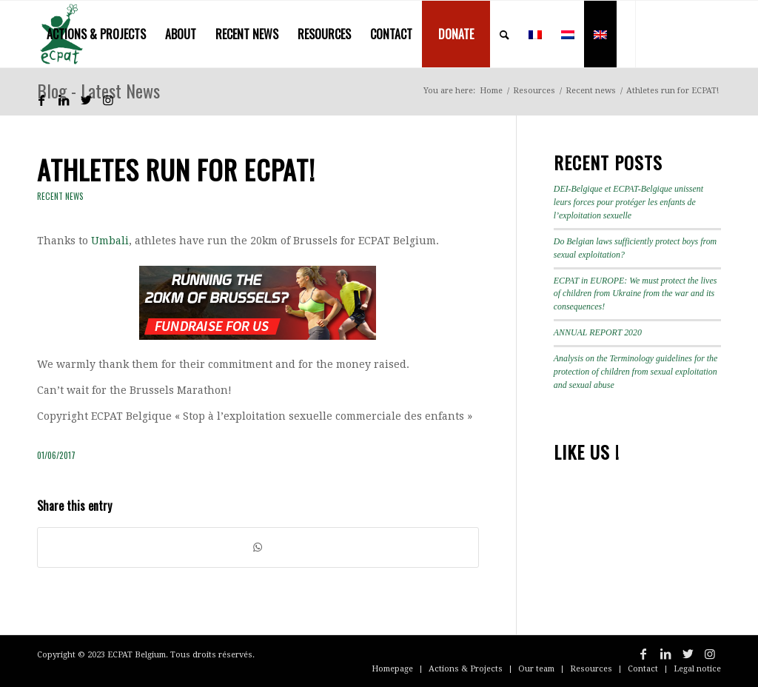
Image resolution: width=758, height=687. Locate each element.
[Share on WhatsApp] (258, 547)
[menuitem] (96, 34)
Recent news (60, 196)
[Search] (504, 34)
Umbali (110, 241)
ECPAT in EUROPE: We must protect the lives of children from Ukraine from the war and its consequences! (635, 293)
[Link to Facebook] (41, 100)
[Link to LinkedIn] (64, 100)
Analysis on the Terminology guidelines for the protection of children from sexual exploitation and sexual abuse (636, 371)
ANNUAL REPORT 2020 (598, 332)
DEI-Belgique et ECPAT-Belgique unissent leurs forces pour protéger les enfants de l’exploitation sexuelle (628, 202)
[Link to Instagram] (108, 100)
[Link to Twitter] (86, 100)
